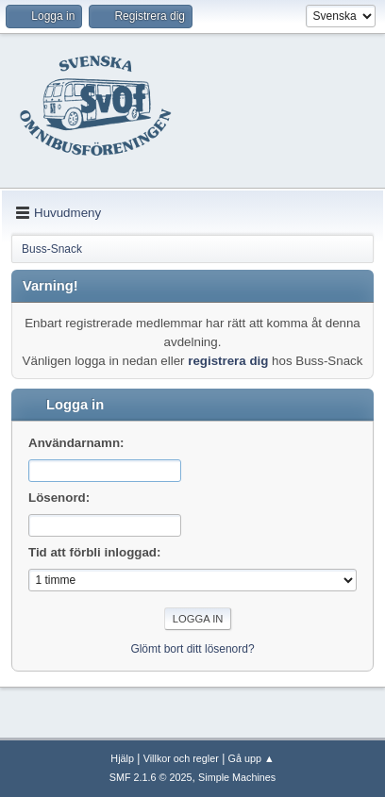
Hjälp (122, 758)
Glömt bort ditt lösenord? (192, 649)
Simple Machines (237, 777)
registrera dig (228, 361)
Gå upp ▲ (251, 758)
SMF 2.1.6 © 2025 (150, 777)
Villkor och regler (181, 758)
